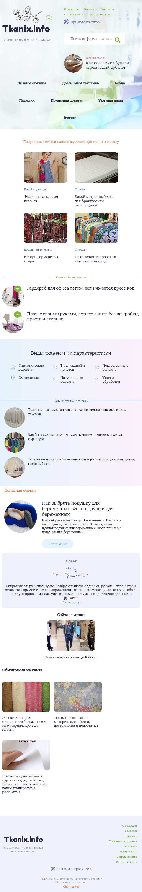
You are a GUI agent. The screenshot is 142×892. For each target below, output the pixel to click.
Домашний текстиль (80, 83)
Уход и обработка (111, 380)
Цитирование (128, 851)
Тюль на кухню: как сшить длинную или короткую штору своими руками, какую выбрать (81, 461)
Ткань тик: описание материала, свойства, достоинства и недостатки (76, 722)
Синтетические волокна (31, 367)
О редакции (71, 9)
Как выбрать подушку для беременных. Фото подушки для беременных (78, 508)
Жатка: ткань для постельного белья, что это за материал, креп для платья (24, 723)
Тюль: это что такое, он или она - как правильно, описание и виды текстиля (77, 411)
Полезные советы (66, 101)
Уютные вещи (110, 101)
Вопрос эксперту (100, 14)
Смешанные (28, 378)
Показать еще (71, 602)
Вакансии (90, 9)
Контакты (107, 9)
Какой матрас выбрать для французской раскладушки (94, 201)
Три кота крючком (82, 21)
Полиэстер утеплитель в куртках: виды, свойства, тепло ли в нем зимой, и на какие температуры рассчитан (24, 784)
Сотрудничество (74, 14)
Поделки (27, 101)
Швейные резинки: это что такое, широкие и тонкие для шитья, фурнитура (75, 436)
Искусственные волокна (115, 367)
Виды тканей (46, 353)
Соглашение (129, 846)
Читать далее (58, 543)
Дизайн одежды (31, 83)
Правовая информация (123, 841)
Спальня (80, 189)
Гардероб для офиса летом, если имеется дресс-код (80, 288)
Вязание (71, 118)
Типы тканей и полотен (72, 367)
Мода (120, 83)
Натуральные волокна (71, 380)
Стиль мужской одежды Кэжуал (71, 657)
